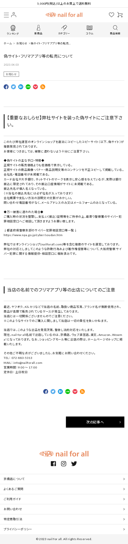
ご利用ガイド (12, 499)
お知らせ (11, 74)
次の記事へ (95, 422)
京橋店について (14, 479)
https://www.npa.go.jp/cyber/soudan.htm (33, 235)
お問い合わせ (13, 509)
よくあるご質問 (13, 489)
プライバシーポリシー (18, 529)
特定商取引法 (13, 519)
